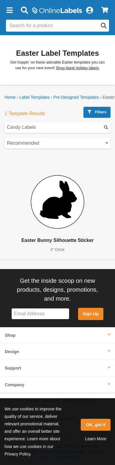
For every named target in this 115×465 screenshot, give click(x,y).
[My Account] (89, 10)
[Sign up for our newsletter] (40, 313)
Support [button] (13, 368)
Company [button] (14, 384)
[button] (9, 10)
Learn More (95, 438)
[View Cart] (105, 10)
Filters (97, 112)
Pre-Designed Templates (76, 97)
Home (9, 97)
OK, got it (95, 424)
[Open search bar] (24, 10)
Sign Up (91, 313)
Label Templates (34, 97)
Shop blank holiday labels (77, 68)
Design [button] (12, 351)
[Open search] (103, 25)
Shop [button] (10, 335)
